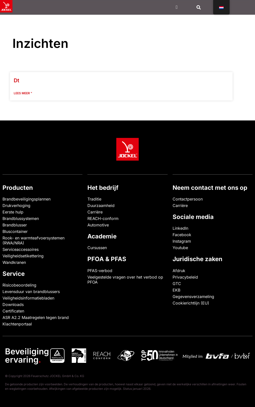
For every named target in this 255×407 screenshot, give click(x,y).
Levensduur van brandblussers (31, 291)
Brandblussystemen (20, 218)
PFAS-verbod (99, 270)
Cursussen (97, 247)
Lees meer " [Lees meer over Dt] (23, 93)
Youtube (180, 247)
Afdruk (179, 270)
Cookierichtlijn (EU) (191, 303)
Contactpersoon (188, 199)
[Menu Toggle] (177, 7)
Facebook (182, 234)
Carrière (95, 211)
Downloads (13, 304)
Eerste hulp (12, 211)
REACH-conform (103, 218)
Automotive (98, 224)
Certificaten (13, 310)
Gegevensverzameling (193, 296)
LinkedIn (180, 228)
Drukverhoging (16, 205)
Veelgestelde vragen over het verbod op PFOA (125, 280)
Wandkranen (14, 262)
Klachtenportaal (17, 323)
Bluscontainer (15, 231)
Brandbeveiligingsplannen (26, 199)
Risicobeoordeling (19, 285)
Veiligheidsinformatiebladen (28, 298)
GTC (177, 283)
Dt (16, 80)
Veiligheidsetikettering (23, 255)
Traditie (94, 199)
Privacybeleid (185, 277)
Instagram (182, 241)
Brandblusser (14, 224)
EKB (176, 290)
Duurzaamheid (101, 205)
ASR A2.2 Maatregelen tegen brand (35, 317)
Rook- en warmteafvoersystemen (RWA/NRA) (33, 240)
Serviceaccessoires (20, 249)
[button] (198, 7)
